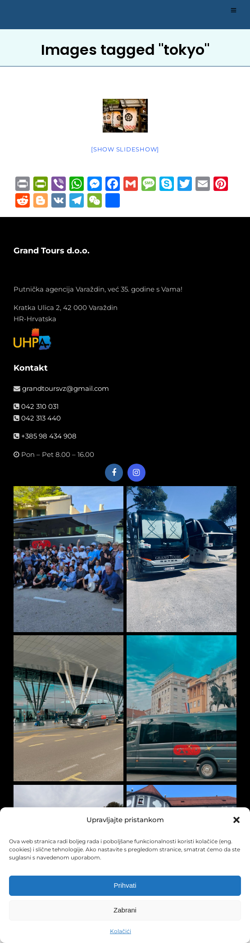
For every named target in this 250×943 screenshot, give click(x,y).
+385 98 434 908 (49, 436)
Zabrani (125, 910)
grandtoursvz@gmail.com (65, 388)
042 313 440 (41, 418)
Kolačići (120, 931)
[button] (236, 820)
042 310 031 (40, 406)
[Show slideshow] (125, 149)
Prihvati (125, 886)
